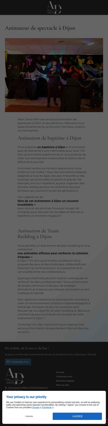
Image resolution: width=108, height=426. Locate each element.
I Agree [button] (77, 416)
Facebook (46, 407)
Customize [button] (29, 416)
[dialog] (54, 407)
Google (35, 407)
